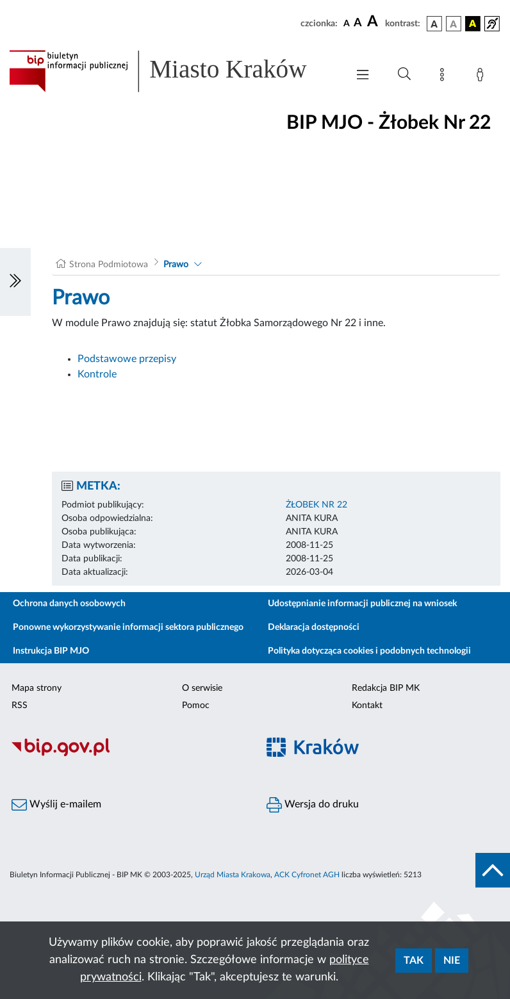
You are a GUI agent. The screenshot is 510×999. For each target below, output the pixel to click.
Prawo (175, 264)
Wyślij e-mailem (56, 805)
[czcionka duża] (374, 21)
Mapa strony (37, 688)
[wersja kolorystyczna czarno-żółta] (473, 23)
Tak (414, 960)
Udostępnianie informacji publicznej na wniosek (362, 603)
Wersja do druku (313, 805)
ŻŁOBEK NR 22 (316, 504)
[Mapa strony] (445, 76)
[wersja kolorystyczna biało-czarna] (453, 23)
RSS (20, 705)
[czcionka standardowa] (346, 23)
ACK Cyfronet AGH (307, 875)
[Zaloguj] (482, 76)
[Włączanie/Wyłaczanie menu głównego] (362, 76)
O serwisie (202, 688)
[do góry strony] (492, 870)
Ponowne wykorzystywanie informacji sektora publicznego (128, 627)
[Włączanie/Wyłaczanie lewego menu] (15, 282)
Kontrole (97, 374)
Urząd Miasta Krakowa (232, 875)
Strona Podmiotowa (108, 264)
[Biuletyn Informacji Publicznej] (127, 754)
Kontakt (367, 705)
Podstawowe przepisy (127, 359)
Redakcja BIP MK (386, 688)
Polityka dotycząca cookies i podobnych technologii (369, 651)
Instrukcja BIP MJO (51, 651)
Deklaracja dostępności (313, 627)
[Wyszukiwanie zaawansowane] (404, 74)
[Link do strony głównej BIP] (172, 71)
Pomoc (196, 705)
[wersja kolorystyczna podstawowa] (434, 23)
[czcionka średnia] (357, 23)
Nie (451, 960)
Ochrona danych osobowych (69, 603)
